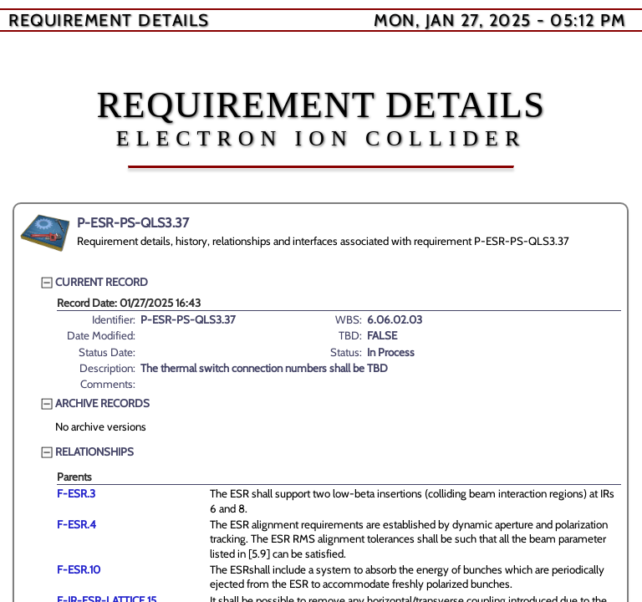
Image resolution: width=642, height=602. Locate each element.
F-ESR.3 (76, 493)
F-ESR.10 (78, 569)
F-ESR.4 (76, 524)
